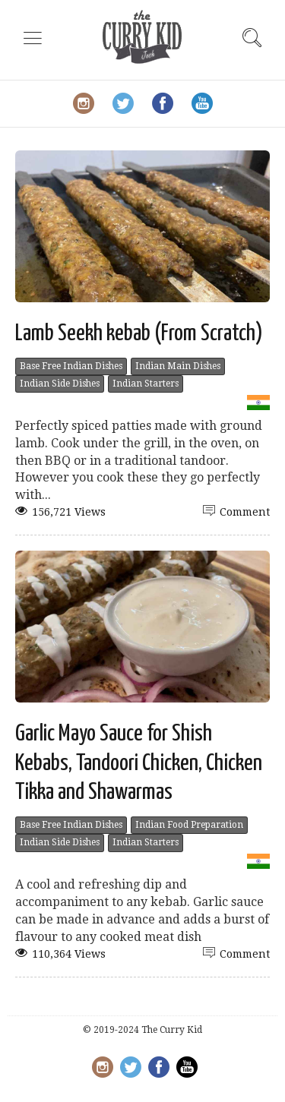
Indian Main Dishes (177, 366)
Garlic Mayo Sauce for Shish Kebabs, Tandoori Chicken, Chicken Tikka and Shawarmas (138, 763)
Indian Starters (145, 383)
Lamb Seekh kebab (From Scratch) (139, 333)
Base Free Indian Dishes (71, 366)
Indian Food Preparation (189, 824)
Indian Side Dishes (60, 383)
